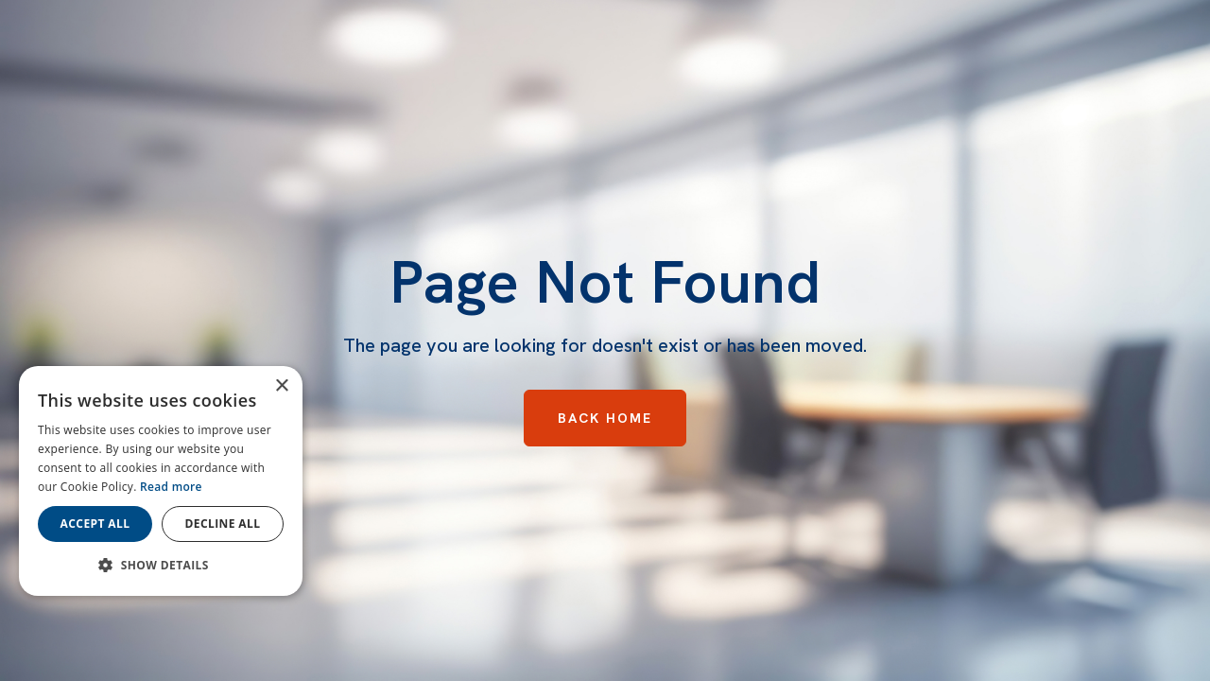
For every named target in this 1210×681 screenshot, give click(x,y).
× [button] (281, 386)
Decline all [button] (223, 523)
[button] (161, 565)
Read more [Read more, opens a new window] (171, 487)
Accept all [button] (95, 523)
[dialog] (160, 481)
